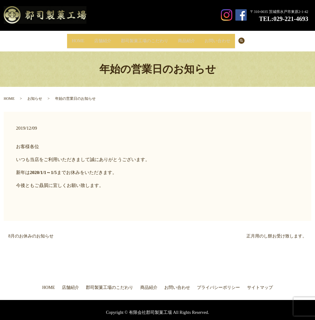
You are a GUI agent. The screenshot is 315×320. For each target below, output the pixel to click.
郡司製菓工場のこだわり (144, 38)
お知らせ (34, 94)
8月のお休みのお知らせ (31, 231)
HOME (71, 38)
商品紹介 (189, 38)
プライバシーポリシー (218, 283)
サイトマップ (260, 283)
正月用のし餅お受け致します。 (276, 231)
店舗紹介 (99, 38)
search (253, 38)
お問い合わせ (224, 38)
